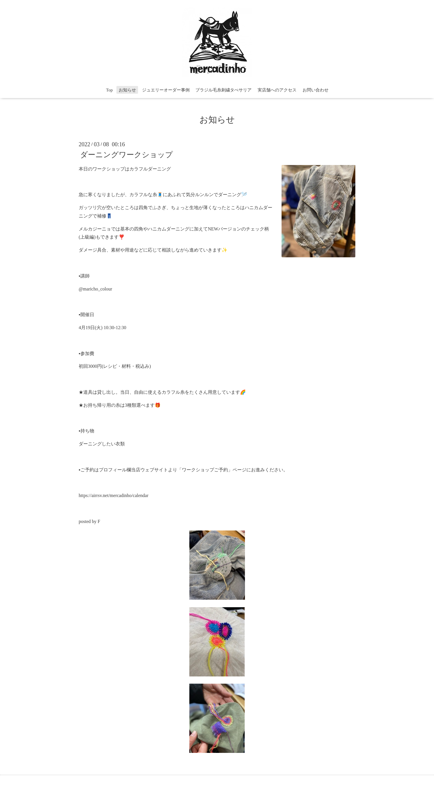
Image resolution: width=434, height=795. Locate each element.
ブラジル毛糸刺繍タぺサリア (223, 90)
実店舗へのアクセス (277, 90)
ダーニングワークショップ (126, 154)
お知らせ (127, 90)
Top (109, 90)
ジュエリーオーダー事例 (166, 90)
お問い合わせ (316, 90)
